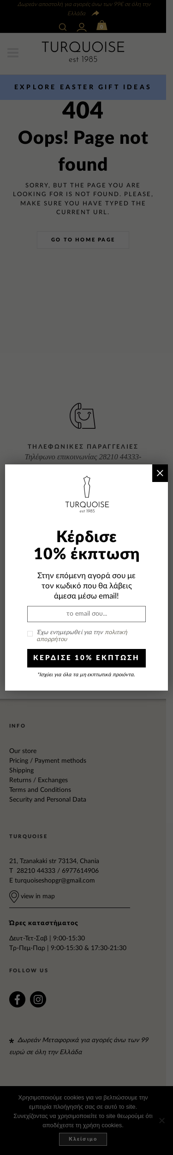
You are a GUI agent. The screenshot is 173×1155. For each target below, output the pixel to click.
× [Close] (159, 473)
